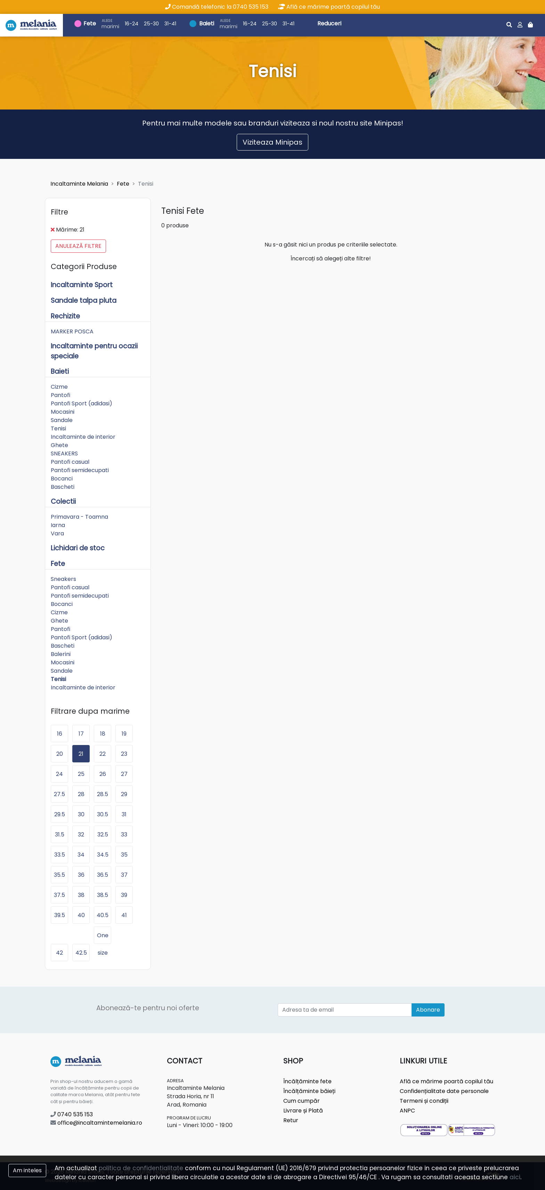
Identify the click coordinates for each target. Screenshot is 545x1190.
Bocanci (62, 479)
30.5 (102, 814)
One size (102, 937)
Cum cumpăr (301, 1101)
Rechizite (65, 316)
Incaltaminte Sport (82, 285)
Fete (89, 23)
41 (124, 915)
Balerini (61, 654)
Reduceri (329, 23)
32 (81, 835)
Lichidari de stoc (78, 548)
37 (124, 875)
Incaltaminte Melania (79, 184)
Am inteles (27, 1170)
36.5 (102, 875)
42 (59, 953)
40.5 (102, 915)
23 (124, 754)
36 (81, 875)
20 (59, 754)
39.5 (59, 915)
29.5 (59, 814)
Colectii (63, 501)
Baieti (206, 23)
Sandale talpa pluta (83, 300)
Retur (290, 1120)
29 (124, 794)
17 (81, 734)
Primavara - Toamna (79, 517)
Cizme (59, 387)
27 (124, 774)
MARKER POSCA (72, 331)
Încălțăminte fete (307, 1081)
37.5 (59, 895)
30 (81, 814)
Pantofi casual (70, 462)
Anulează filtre (78, 246)
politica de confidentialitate (141, 1168)
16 (59, 734)
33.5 (59, 855)
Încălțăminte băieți (309, 1091)
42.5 (81, 953)
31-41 (170, 23)
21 (81, 754)
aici (515, 1177)
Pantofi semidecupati (80, 470)
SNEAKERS (64, 454)
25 (81, 774)
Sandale (62, 420)
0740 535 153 (71, 1114)
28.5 (102, 794)
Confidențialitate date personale (444, 1091)
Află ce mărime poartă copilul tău (329, 7)
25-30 (151, 23)
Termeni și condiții (424, 1101)
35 (124, 855)
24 (59, 774)
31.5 (59, 835)
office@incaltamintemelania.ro (96, 1123)
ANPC (407, 1111)
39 (124, 895)
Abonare (428, 1010)
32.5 (102, 835)
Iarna (58, 525)
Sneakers (63, 579)
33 (124, 835)
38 (81, 895)
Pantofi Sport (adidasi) (81, 403)
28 (81, 794)
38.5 (102, 895)
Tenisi (58, 428)
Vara (57, 533)
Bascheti (62, 487)
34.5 (102, 855)
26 (102, 774)
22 (102, 754)
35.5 (59, 875)
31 (124, 814)
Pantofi (60, 395)
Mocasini (62, 412)
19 (124, 734)
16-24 (131, 23)
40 (81, 915)
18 (102, 734)
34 (81, 855)
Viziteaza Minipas (272, 142)
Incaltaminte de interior (83, 437)
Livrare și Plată (303, 1111)
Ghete (59, 445)
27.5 (59, 794)
